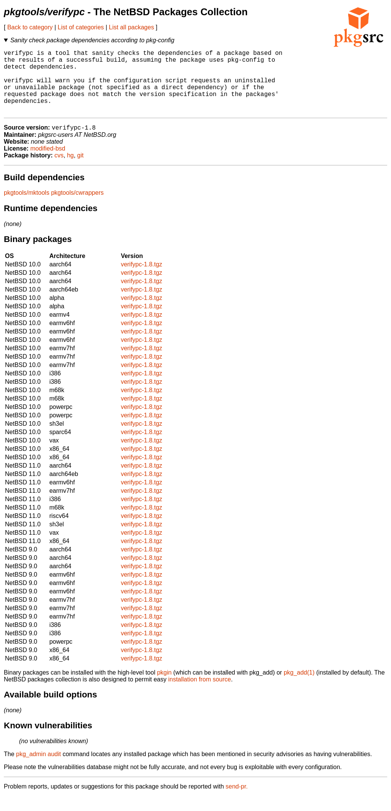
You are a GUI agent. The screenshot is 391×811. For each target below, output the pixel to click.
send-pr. (237, 801)
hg (70, 170)
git (80, 170)
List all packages (131, 27)
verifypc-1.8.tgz (141, 279)
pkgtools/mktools (26, 207)
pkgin (164, 687)
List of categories (81, 27)
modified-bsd (47, 163)
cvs (59, 170)
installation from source (199, 694)
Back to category (30, 27)
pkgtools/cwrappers (77, 207)
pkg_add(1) (299, 687)
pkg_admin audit (38, 769)
